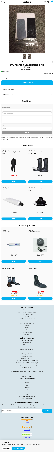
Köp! (13, 181)
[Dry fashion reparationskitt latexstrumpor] (40, 171)
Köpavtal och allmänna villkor (27, 312)
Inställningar (6, 448)
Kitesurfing (27, 387)
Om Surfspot (27, 309)
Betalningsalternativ (27, 314)
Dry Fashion (26, 61)
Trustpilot (27, 437)
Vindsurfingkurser (27, 332)
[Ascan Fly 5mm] (40, 288)
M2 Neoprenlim (6, 231)
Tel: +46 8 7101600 (27, 376)
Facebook (27, 430)
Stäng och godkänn (18, 448)
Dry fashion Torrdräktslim (8, 189)
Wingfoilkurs (27, 334)
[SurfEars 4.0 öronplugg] (40, 251)
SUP (27, 389)
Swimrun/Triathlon (27, 398)
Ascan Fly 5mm (32, 268)
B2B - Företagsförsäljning (27, 323)
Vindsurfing (27, 385)
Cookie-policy (40, 444)
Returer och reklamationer (27, 321)
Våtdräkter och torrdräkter (27, 396)
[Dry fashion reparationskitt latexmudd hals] (40, 208)
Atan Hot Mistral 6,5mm (8, 268)
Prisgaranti (27, 325)
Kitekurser (27, 330)
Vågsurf (27, 394)
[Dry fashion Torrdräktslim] (13, 208)
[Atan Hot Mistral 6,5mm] (14, 288)
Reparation (27, 327)
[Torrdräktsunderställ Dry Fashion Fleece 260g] (14, 171)
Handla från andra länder (27, 318)
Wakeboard (27, 391)
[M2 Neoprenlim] (14, 251)
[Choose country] (45, 2)
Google (27, 422)
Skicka (47, 410)
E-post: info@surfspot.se (27, 378)
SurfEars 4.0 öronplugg (34, 231)
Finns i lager (5, 71)
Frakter (27, 316)
